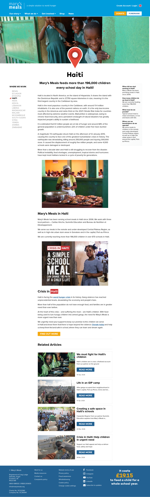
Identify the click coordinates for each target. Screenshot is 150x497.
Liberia (15, 107)
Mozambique (18, 115)
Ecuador (16, 93)
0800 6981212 (14, 483)
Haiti (14, 98)
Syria (15, 120)
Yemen (15, 122)
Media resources (40, 473)
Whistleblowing (64, 479)
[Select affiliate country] (140, 5)
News (71, 13)
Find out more (49, 333)
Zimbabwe (17, 127)
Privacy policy (64, 473)
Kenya (15, 103)
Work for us (38, 470)
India (14, 100)
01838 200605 (25, 483)
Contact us (38, 476)
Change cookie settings (67, 486)
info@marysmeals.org (17, 486)
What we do (30, 13)
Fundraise (134, 13)
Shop (62, 13)
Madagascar (18, 110)
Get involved (48, 13)
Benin (15, 91)
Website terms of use (66, 470)
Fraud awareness (65, 476)
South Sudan (19, 117)
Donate (120, 13)
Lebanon (16, 105)
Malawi (16, 112)
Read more (86, 369)
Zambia (15, 124)
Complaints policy (40, 479)
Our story (14, 13)
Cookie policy (64, 483)
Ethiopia (16, 95)
